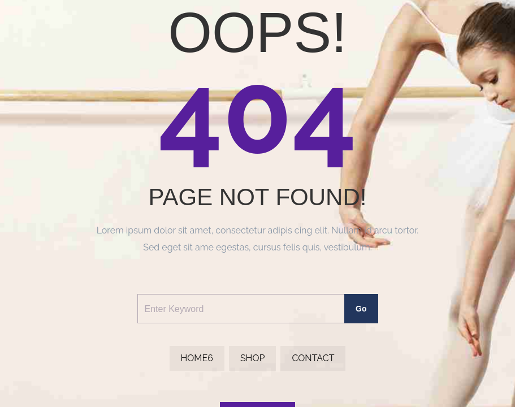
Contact (313, 358)
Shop (252, 358)
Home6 (197, 358)
